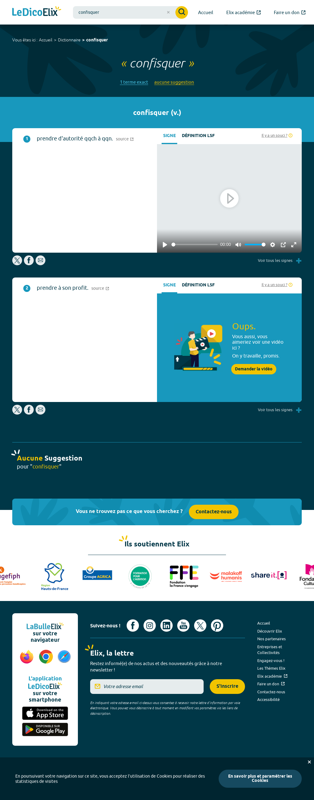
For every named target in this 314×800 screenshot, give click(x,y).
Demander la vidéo (254, 369)
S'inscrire (227, 686)
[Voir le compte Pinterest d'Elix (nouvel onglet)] (217, 625)
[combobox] (130, 12)
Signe (169, 136)
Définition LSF (198, 136)
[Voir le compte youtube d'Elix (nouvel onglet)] (183, 625)
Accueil (45, 39)
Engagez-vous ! (271, 660)
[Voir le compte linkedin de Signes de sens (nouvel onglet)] (166, 625)
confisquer (97, 40)
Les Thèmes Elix (271, 668)
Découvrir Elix (269, 631)
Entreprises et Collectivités (269, 649)
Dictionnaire (69, 39)
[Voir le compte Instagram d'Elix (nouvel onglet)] (150, 625)
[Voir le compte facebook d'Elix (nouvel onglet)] (133, 625)
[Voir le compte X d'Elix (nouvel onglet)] (200, 625)
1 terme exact (134, 82)
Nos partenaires (271, 638)
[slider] (194, 244)
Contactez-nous (214, 512)
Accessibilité (268, 699)
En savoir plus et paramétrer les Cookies (260, 779)
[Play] (165, 245)
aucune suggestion (174, 82)
